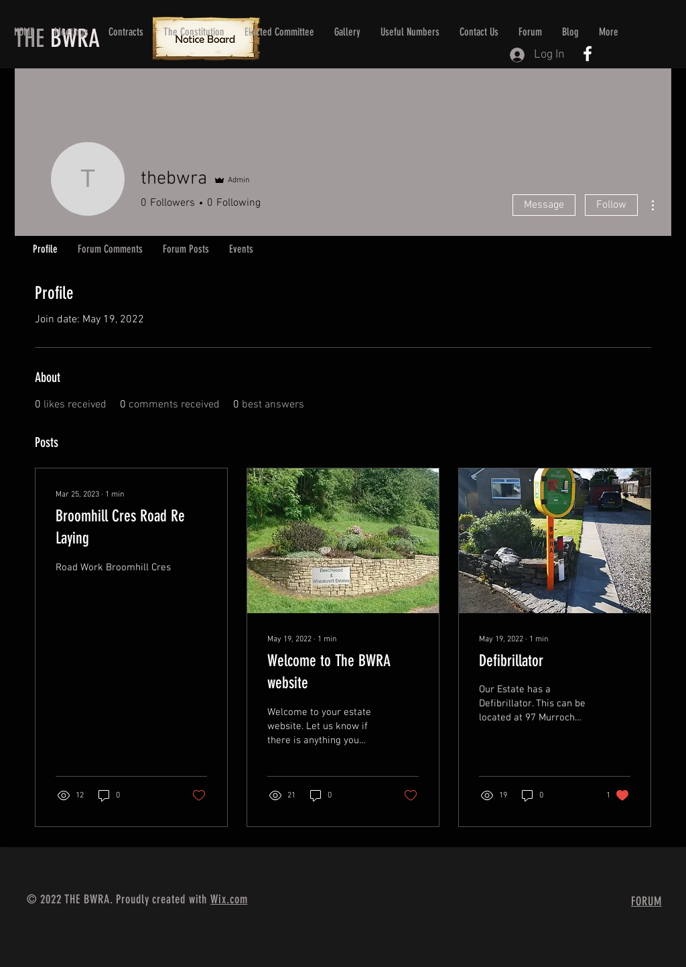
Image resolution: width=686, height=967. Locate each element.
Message (544, 205)
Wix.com (228, 899)
